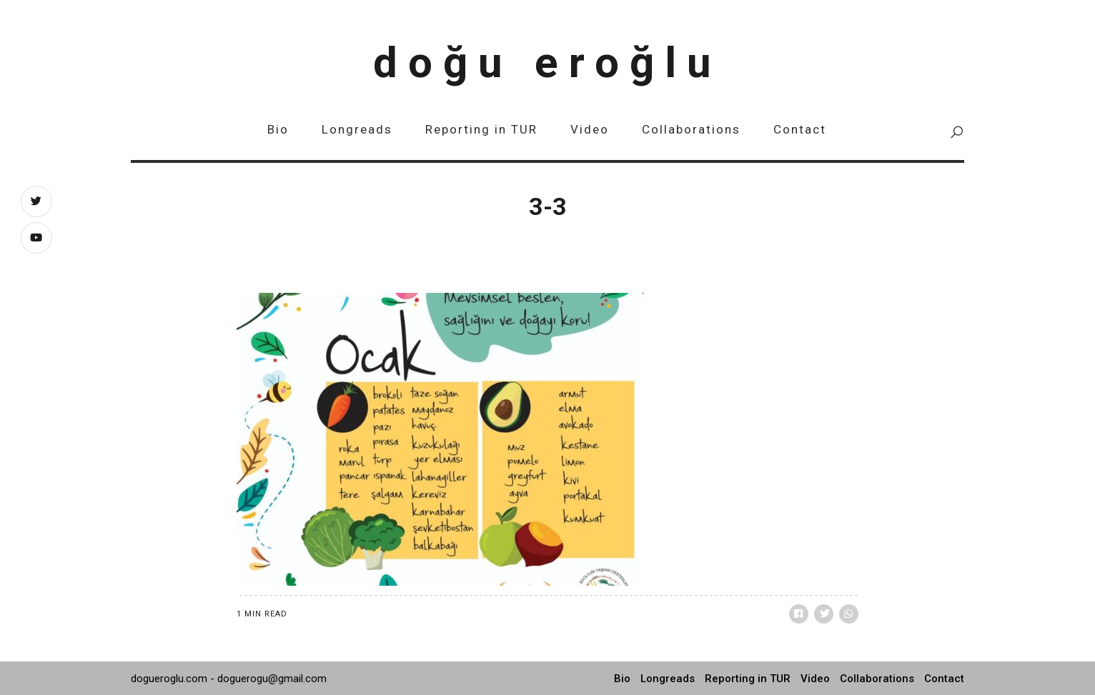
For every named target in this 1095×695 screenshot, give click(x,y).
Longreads (357, 129)
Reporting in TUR (481, 129)
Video (589, 129)
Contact (799, 129)
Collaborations (691, 129)
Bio (278, 129)
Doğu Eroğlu (547, 62)
